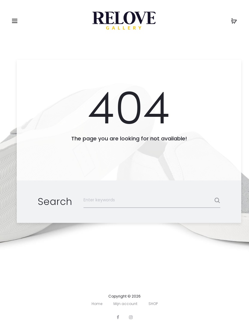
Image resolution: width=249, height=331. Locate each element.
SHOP (153, 303)
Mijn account (125, 303)
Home (97, 303)
